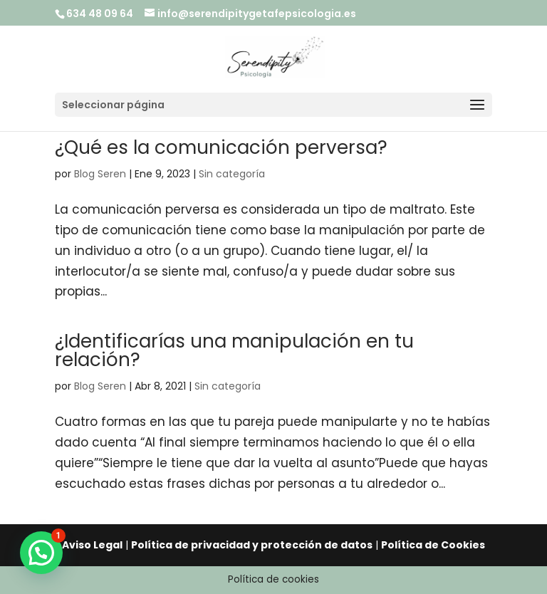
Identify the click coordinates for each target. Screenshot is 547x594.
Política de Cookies (433, 545)
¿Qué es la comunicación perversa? (221, 147)
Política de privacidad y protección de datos (252, 545)
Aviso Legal (92, 545)
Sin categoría (232, 174)
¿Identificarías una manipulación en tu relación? (234, 350)
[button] (41, 552)
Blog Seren (100, 174)
